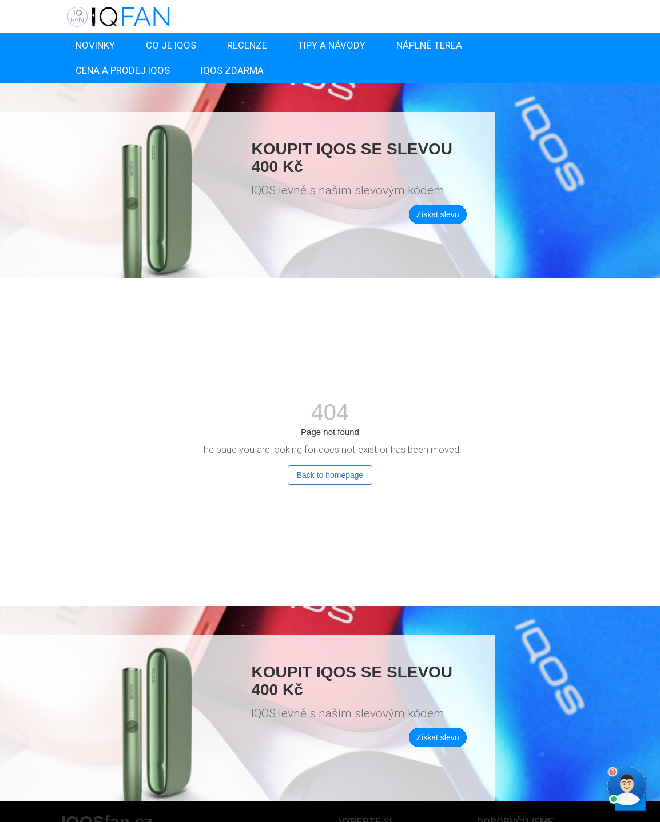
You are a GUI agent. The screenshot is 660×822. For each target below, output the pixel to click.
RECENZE (247, 45)
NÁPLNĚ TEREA (429, 45)
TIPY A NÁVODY (331, 45)
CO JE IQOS (171, 45)
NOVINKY (95, 45)
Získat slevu (437, 214)
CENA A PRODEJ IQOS (122, 70)
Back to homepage (330, 475)
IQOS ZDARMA (232, 70)
